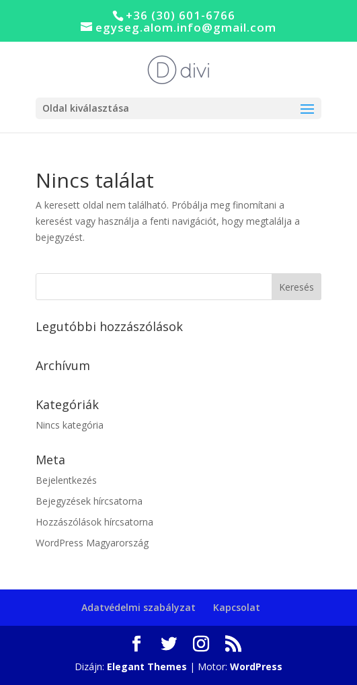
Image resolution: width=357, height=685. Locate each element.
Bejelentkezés (66, 480)
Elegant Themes (147, 666)
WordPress (256, 666)
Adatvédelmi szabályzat (138, 607)
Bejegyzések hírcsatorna (89, 501)
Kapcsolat (236, 607)
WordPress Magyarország (92, 542)
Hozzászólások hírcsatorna (94, 521)
